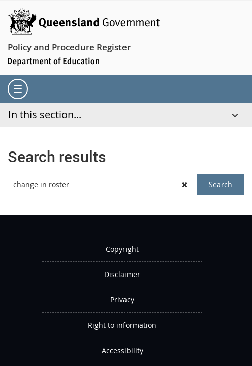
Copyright (122, 249)
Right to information (122, 325)
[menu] (18, 89)
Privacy (122, 299)
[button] (185, 184)
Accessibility (122, 350)
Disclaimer (122, 274)
